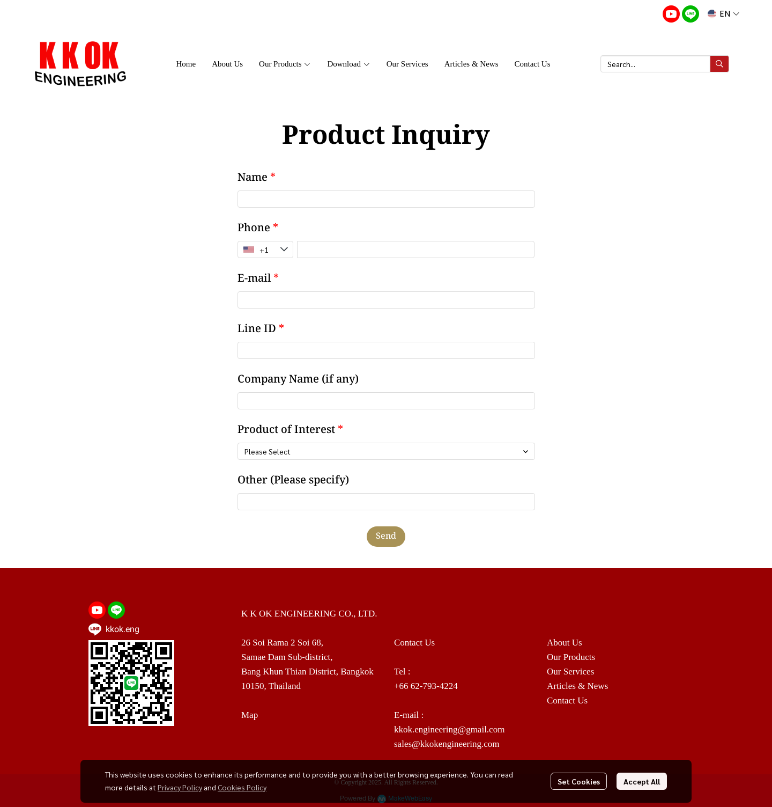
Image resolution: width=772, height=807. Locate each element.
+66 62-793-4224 (426, 686)
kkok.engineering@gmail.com (449, 729)
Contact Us (567, 700)
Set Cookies (579, 781)
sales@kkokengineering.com (446, 744)
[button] (723, 13)
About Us (564, 642)
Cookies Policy (242, 787)
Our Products (571, 657)
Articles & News (577, 686)
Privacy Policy (180, 787)
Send (386, 537)
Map (249, 715)
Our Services (570, 671)
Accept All (641, 781)
